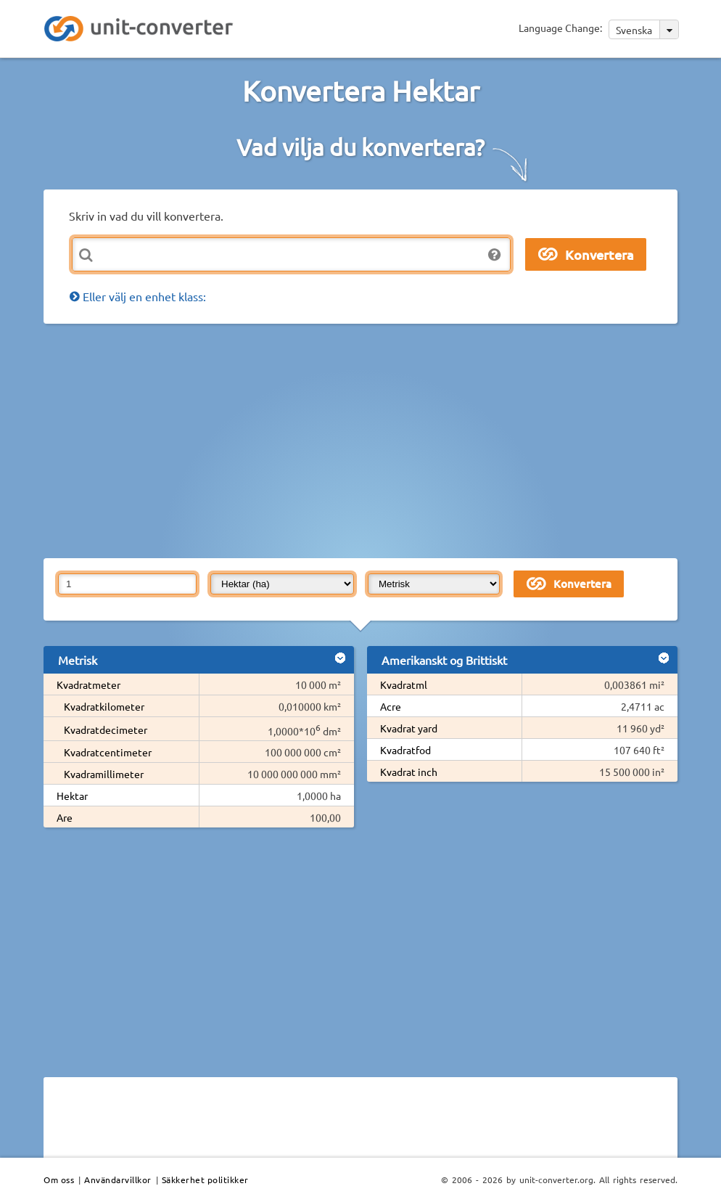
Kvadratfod (405, 749)
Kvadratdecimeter (105, 729)
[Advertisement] (382, 439)
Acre (390, 706)
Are (65, 817)
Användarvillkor (118, 1179)
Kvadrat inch (408, 771)
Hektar (72, 795)
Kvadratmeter (88, 684)
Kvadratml (403, 684)
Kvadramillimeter (104, 773)
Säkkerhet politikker (205, 1179)
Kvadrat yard (408, 728)
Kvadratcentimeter (108, 752)
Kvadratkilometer (104, 706)
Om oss (59, 1179)
